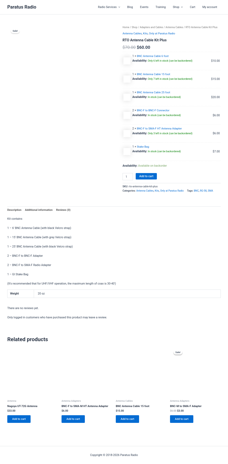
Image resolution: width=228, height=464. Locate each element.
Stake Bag (143, 146)
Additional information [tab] (39, 210)
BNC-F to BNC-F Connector (154, 110)
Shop (181, 7)
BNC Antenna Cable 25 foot (154, 92)
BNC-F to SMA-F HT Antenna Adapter (160, 128)
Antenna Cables (176, 27)
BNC (198, 190)
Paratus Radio (21, 7)
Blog (138, 7)
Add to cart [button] (20, 419)
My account (210, 7)
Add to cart (146, 176)
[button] (127, 7)
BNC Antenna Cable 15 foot (154, 74)
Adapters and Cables (152, 27)
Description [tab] (14, 210)
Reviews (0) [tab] (65, 210)
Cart (194, 7)
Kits (146, 33)
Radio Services (118, 7)
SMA (213, 190)
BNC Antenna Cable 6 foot (153, 56)
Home (126, 27)
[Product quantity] (128, 176)
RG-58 (205, 190)
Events (150, 7)
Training (166, 7)
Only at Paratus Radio (163, 33)
